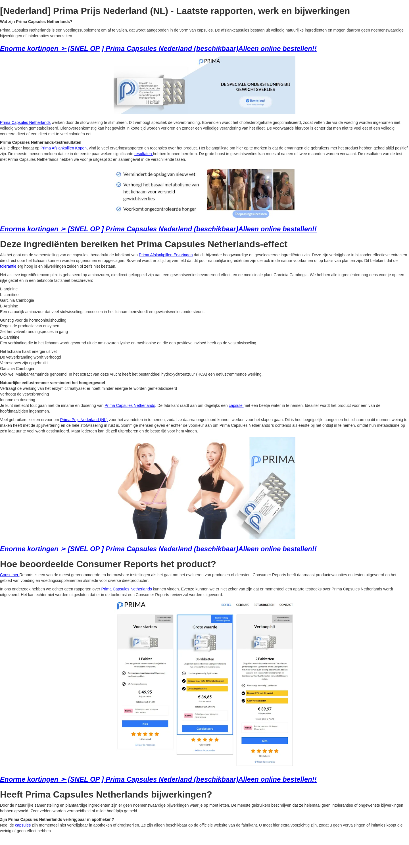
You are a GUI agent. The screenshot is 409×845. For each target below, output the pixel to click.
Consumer (9, 575)
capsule (236, 405)
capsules (23, 825)
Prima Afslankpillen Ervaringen (166, 255)
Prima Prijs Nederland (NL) (84, 419)
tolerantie (8, 266)
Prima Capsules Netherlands (25, 122)
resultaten (143, 153)
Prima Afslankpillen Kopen (63, 148)
